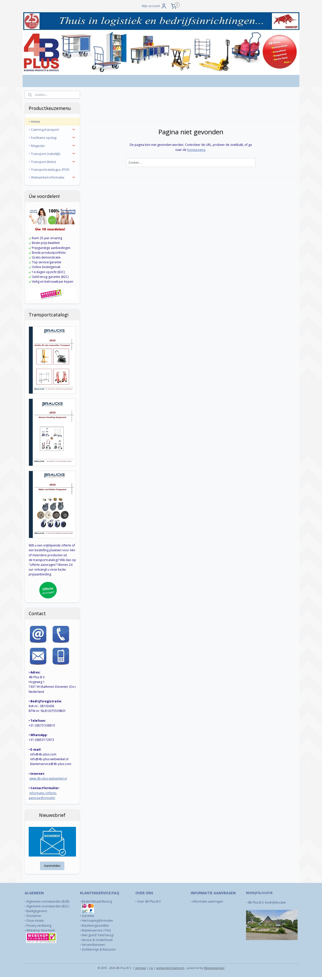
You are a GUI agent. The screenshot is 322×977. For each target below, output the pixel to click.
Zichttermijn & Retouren (99, 949)
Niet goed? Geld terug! (98, 935)
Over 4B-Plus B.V (149, 901)
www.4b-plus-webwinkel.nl (48, 778)
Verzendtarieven (93, 945)
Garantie (88, 916)
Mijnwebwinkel (214, 968)
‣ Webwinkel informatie (52, 177)
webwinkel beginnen (170, 968)
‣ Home (34, 121)
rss (151, 968)
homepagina (196, 150)
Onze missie (35, 920)
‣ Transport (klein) (52, 161)
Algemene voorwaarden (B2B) (47, 901)
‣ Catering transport (52, 129)
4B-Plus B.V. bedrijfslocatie (267, 902)
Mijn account (154, 6)
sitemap (140, 968)
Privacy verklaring (38, 925)
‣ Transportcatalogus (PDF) (49, 169)
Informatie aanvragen (208, 901)
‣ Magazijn (52, 145)
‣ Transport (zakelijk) (52, 153)
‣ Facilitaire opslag (52, 137)
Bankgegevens (36, 911)
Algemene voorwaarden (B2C (47, 906)
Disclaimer (34, 916)
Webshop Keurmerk (41, 930)
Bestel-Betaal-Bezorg (97, 901)
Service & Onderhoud (97, 940)
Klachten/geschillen (95, 925)
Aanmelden (52, 866)
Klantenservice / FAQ (96, 930)
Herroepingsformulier (97, 920)
